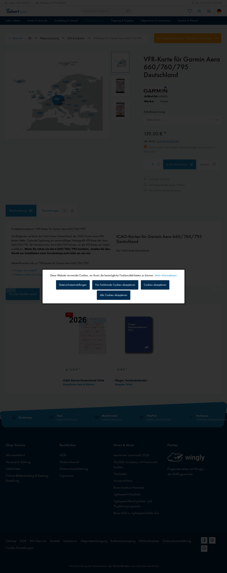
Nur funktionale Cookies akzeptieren (115, 285)
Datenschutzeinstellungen (73, 285)
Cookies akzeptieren (155, 285)
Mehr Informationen (166, 275)
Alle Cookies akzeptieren (113, 295)
